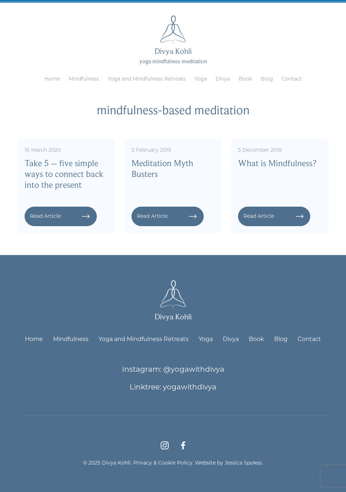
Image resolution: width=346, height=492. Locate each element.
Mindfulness (84, 78)
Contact (292, 78)
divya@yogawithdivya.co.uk (190, 5)
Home (52, 78)
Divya (223, 78)
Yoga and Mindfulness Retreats (147, 78)
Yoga (200, 78)
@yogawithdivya (193, 369)
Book (245, 78)
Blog (267, 78)
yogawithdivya (189, 386)
